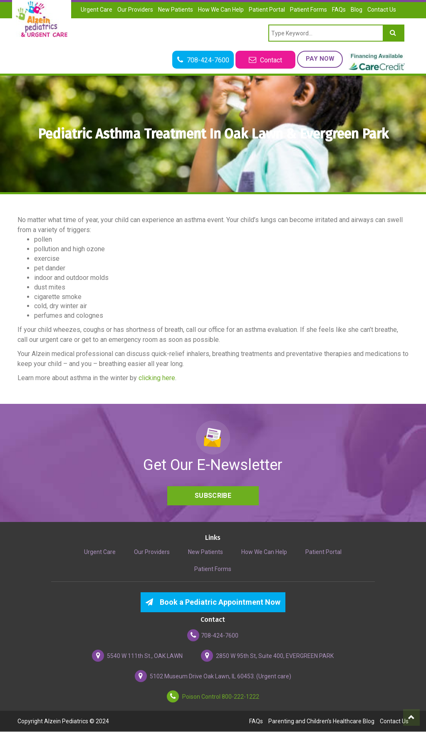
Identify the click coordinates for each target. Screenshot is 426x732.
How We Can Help (221, 9)
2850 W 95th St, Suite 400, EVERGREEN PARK (267, 656)
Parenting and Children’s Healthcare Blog (321, 721)
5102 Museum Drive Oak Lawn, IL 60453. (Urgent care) (213, 676)
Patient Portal (267, 9)
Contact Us (381, 9)
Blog (356, 9)
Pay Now (319, 58)
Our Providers (135, 9)
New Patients (175, 9)
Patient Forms (308, 9)
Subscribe (213, 496)
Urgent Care (96, 9)
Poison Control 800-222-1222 (213, 697)
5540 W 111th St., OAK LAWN (137, 656)
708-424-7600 (212, 636)
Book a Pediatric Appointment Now (213, 602)
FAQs (339, 9)
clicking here (157, 378)
